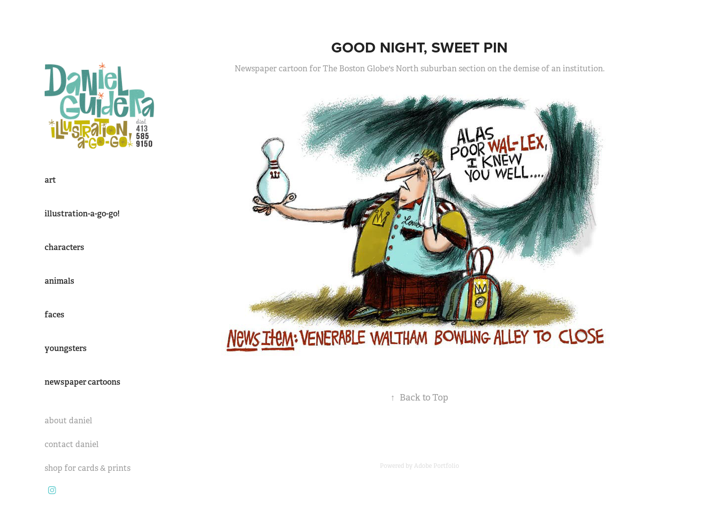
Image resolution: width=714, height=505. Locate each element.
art (50, 180)
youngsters (66, 348)
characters (64, 247)
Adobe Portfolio (436, 466)
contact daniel (72, 444)
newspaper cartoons (82, 382)
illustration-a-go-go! (82, 213)
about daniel (68, 420)
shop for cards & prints (87, 468)
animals (59, 281)
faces (54, 314)
